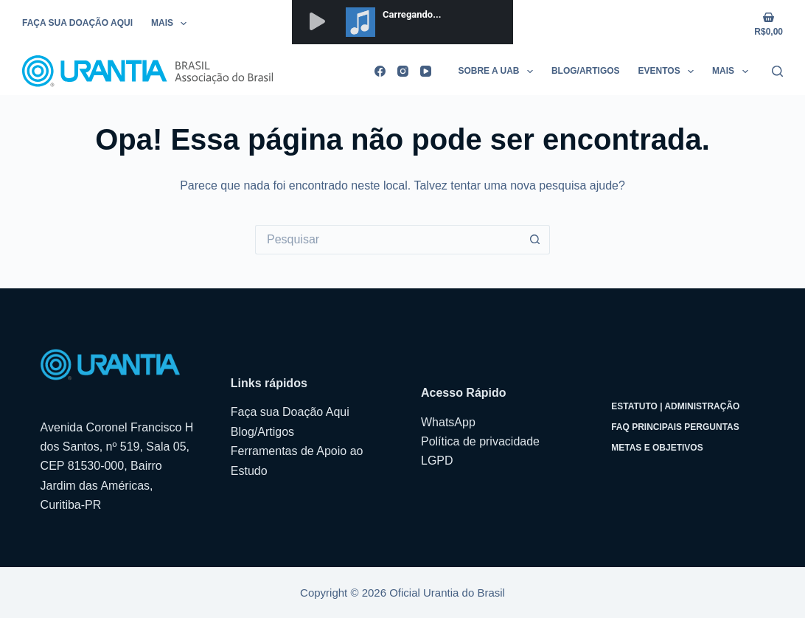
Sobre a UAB (498, 71)
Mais (171, 23)
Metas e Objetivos (657, 447)
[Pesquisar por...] (387, 239)
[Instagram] (402, 71)
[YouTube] (425, 71)
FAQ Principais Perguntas (675, 427)
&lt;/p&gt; (402, 22)
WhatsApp (448, 422)
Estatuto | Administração (675, 406)
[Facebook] (380, 71)
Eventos (669, 71)
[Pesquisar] (777, 71)
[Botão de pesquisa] (535, 239)
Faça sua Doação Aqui (77, 23)
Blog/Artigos (585, 71)
